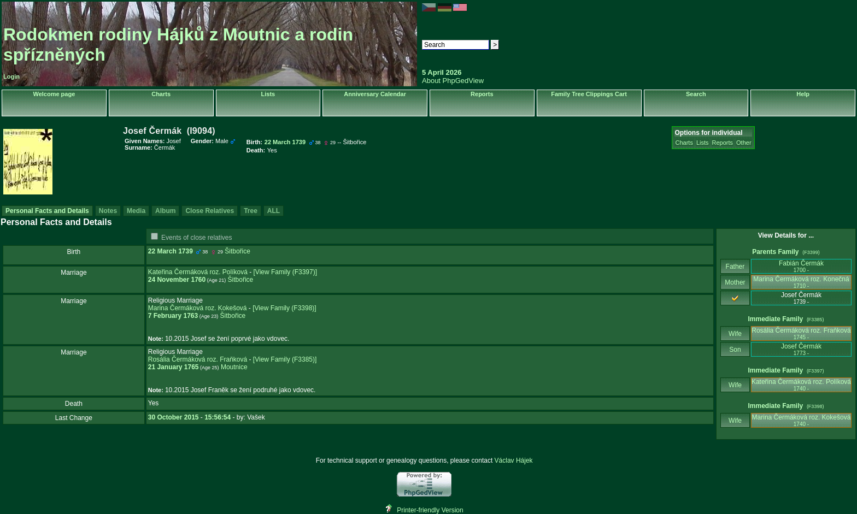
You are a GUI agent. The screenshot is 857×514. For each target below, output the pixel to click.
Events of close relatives (196, 237)
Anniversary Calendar (375, 94)
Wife (735, 334)
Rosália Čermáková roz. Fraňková (197, 359)
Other (744, 142)
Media (136, 211)
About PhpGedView (453, 80)
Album (165, 211)
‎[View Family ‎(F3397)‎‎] (285, 272)
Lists (268, 94)
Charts (161, 94)
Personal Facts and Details (47, 211)
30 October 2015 (173, 417)
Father (735, 266)
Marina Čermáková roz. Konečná (801, 282)
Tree (250, 211)
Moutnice (234, 367)
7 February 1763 (173, 316)
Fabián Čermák (801, 266)
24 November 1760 (177, 279)
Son (735, 349)
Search (696, 94)
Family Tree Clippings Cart (589, 94)
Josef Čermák (801, 349)
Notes (108, 211)
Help (802, 94)
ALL (273, 211)
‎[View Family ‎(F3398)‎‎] (284, 308)
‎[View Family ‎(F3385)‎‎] (284, 359)
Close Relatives (209, 211)
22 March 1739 (170, 251)
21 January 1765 (173, 367)
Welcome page (54, 94)
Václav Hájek (514, 460)
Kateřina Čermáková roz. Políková (198, 272)
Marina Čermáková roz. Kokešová (197, 308)
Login (11, 76)
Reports (482, 94)
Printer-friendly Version (430, 510)
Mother (735, 282)
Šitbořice (237, 251)
